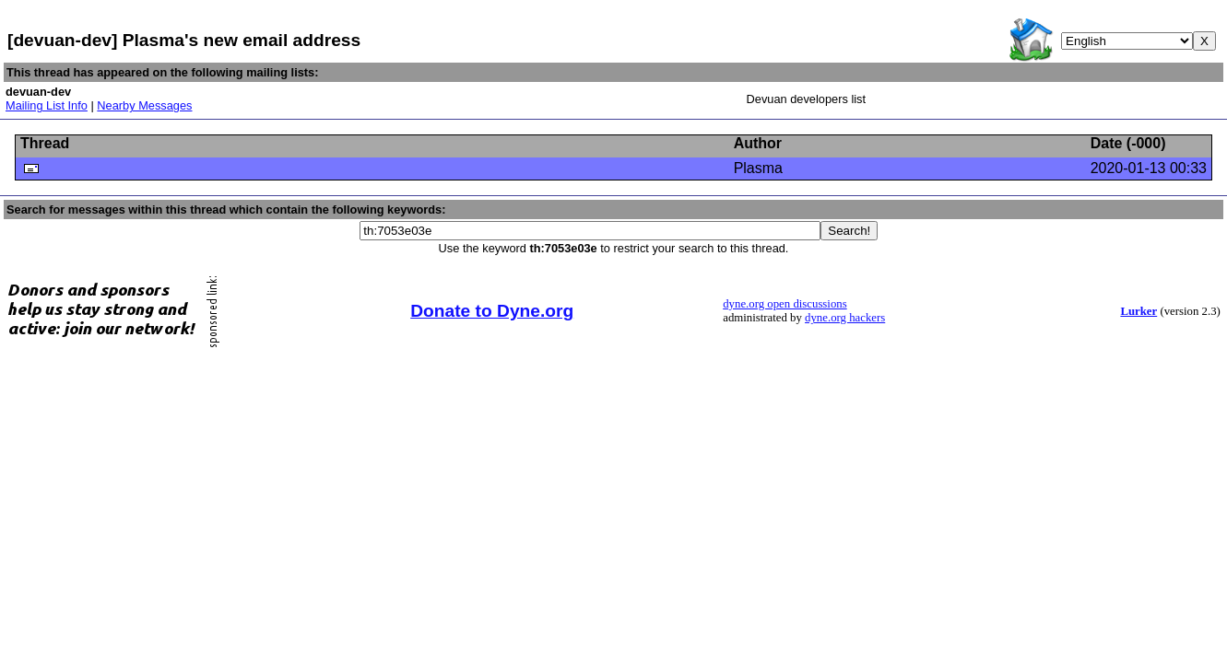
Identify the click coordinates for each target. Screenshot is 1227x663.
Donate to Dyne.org (491, 310)
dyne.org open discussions (784, 303)
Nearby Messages (144, 105)
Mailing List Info (47, 105)
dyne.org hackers (845, 317)
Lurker (1138, 311)
